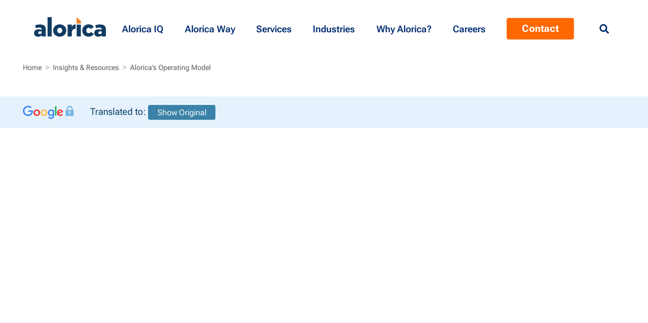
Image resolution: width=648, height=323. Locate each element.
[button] (144, 27)
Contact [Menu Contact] (540, 28)
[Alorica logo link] (70, 27)
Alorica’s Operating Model (170, 67)
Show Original (182, 112)
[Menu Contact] (471, 27)
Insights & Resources (86, 67)
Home (32, 67)
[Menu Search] (604, 29)
